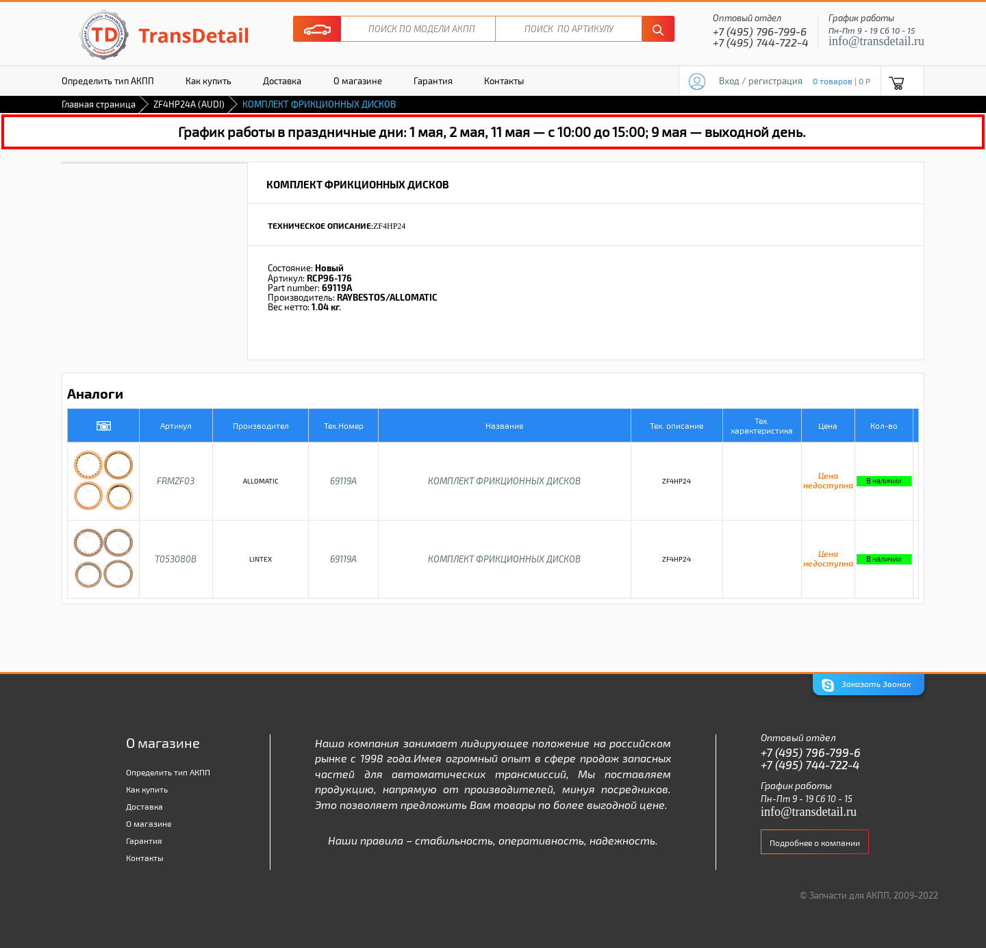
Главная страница (99, 104)
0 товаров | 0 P (841, 81)
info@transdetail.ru (876, 41)
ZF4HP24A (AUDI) (189, 104)
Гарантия (433, 80)
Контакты (504, 80)
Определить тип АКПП (108, 80)
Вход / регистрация (760, 80)
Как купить (208, 80)
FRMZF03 (175, 480)
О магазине (357, 80)
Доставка (282, 80)
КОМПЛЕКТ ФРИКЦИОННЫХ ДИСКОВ (504, 480)
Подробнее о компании (815, 842)
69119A (343, 480)
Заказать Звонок (866, 685)
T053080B (176, 558)
